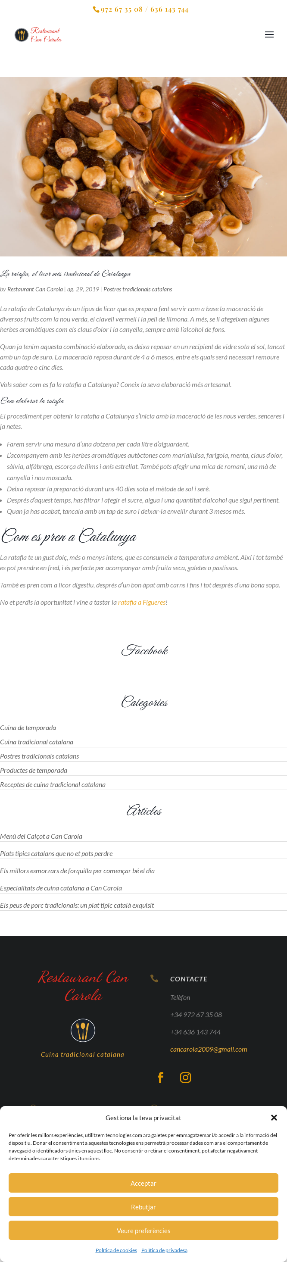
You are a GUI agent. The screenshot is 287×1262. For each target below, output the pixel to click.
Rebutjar (143, 1207)
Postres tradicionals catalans (137, 289)
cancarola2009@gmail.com (208, 1054)
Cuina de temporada (28, 727)
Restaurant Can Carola (35, 289)
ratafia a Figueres (141, 602)
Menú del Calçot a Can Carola (41, 836)
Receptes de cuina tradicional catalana (53, 784)
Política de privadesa (164, 1250)
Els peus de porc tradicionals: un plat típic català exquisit (77, 905)
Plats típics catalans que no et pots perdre (56, 853)
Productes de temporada (33, 770)
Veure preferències (144, 1230)
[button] (274, 1117)
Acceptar (143, 1183)
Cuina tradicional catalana (36, 741)
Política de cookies (116, 1250)
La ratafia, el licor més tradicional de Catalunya (65, 274)
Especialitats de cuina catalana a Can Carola (61, 888)
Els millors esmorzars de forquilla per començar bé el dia (77, 870)
